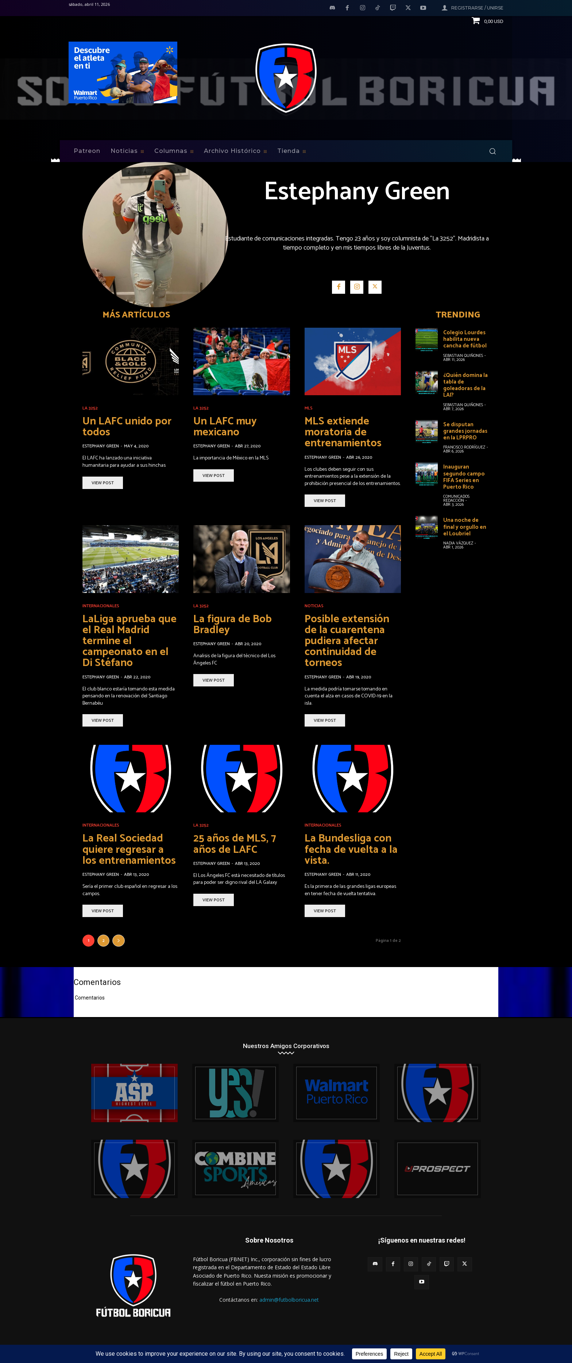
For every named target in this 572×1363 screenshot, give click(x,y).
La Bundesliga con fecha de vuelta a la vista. (352, 849)
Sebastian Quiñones (463, 355)
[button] (492, 151)
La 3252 (90, 408)
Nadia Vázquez (458, 542)
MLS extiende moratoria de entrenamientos (344, 432)
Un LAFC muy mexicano (226, 426)
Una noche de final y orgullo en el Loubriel (464, 526)
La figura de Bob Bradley (234, 624)
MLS (309, 408)
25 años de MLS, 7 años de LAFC (236, 843)
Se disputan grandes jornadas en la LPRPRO (465, 430)
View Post (103, 482)
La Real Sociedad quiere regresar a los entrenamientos (130, 849)
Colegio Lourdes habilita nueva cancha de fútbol (465, 339)
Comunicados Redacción (456, 497)
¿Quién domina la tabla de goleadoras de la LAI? (465, 384)
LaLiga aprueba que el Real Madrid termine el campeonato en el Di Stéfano (130, 640)
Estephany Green (100, 446)
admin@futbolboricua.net (289, 1298)
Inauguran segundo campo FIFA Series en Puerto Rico (464, 476)
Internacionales (100, 606)
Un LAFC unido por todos (128, 426)
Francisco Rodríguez (464, 446)
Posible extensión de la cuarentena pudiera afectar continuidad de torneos (348, 640)
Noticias (314, 606)
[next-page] (118, 940)
